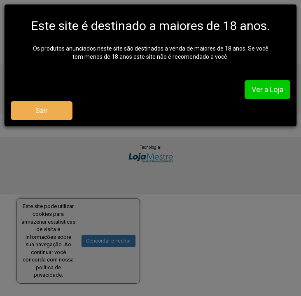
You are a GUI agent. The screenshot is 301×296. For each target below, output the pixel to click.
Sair (41, 110)
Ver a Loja (267, 89)
